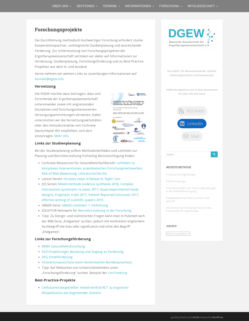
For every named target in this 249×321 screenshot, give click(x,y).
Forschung (169, 6)
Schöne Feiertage (176, 181)
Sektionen (85, 6)
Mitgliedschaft (201, 6)
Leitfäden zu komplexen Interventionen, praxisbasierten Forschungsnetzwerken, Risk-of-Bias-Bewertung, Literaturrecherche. (92, 168)
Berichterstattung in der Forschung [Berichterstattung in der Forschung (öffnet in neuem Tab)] (104, 210)
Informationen (138, 6)
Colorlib (195, 317)
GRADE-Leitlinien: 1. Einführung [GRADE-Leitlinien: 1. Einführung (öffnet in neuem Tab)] (85, 205)
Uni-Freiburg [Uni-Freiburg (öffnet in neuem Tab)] (117, 273)
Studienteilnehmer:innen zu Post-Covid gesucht (187, 199)
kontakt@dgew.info (49, 79)
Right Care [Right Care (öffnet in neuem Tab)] (112, 179)
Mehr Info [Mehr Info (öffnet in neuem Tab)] (61, 136)
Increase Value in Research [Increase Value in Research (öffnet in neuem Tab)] (83, 179)
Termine (110, 6)
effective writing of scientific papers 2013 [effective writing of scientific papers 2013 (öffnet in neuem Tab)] (72, 200)
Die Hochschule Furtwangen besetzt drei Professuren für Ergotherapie (188, 209)
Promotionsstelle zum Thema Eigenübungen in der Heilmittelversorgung (191, 189)
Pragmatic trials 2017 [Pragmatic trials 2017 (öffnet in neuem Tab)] (71, 195)
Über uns (60, 6)
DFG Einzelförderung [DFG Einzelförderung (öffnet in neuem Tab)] (57, 257)
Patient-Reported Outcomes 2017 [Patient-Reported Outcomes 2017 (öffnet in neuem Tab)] (113, 195)
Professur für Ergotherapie (181, 174)
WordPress (217, 317)
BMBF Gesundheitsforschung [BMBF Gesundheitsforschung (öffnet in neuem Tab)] (63, 246)
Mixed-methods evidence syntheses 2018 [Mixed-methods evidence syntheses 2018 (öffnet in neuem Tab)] (88, 184)
